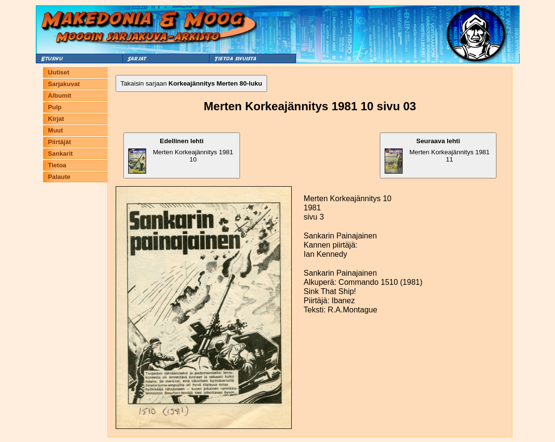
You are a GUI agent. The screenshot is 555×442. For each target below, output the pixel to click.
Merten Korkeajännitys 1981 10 (180, 155)
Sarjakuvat (64, 84)
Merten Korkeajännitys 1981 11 (437, 155)
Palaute (59, 176)
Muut (55, 130)
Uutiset (58, 72)
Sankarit (60, 153)
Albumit (59, 95)
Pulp (54, 107)
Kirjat (56, 118)
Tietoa (57, 165)
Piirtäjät (59, 142)
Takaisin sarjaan (191, 83)
